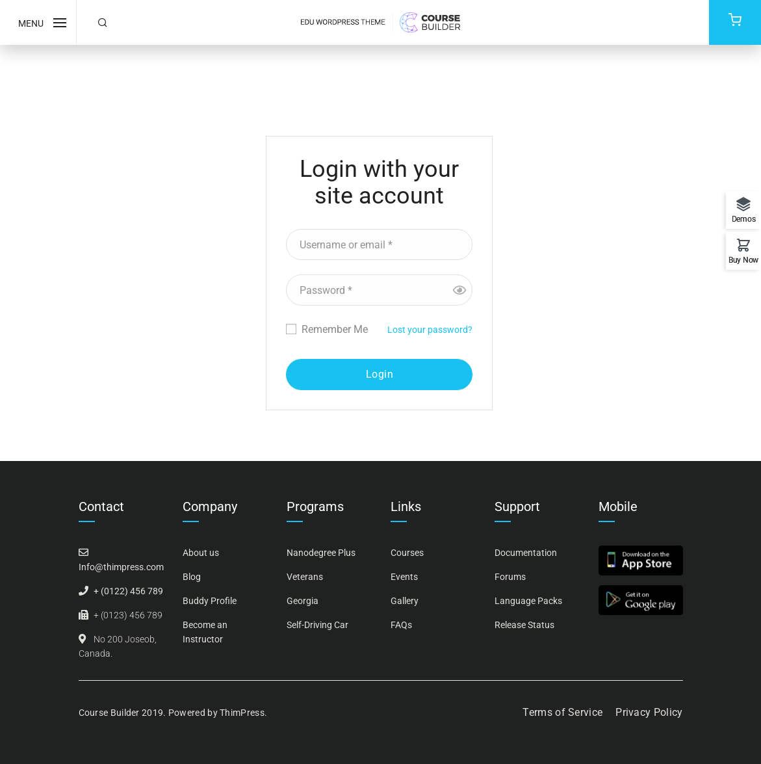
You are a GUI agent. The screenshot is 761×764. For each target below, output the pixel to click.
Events (404, 577)
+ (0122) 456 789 (128, 591)
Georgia (302, 601)
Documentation (526, 552)
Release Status (524, 625)
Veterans (305, 577)
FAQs (401, 625)
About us (201, 552)
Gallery (405, 601)
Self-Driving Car (317, 625)
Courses (407, 552)
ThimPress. (243, 712)
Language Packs (528, 601)
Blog (192, 577)
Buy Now (743, 260)
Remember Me (327, 329)
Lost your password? (429, 329)
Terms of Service (562, 712)
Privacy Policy (648, 712)
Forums (510, 577)
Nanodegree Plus (321, 552)
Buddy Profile (210, 601)
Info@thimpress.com (121, 567)
